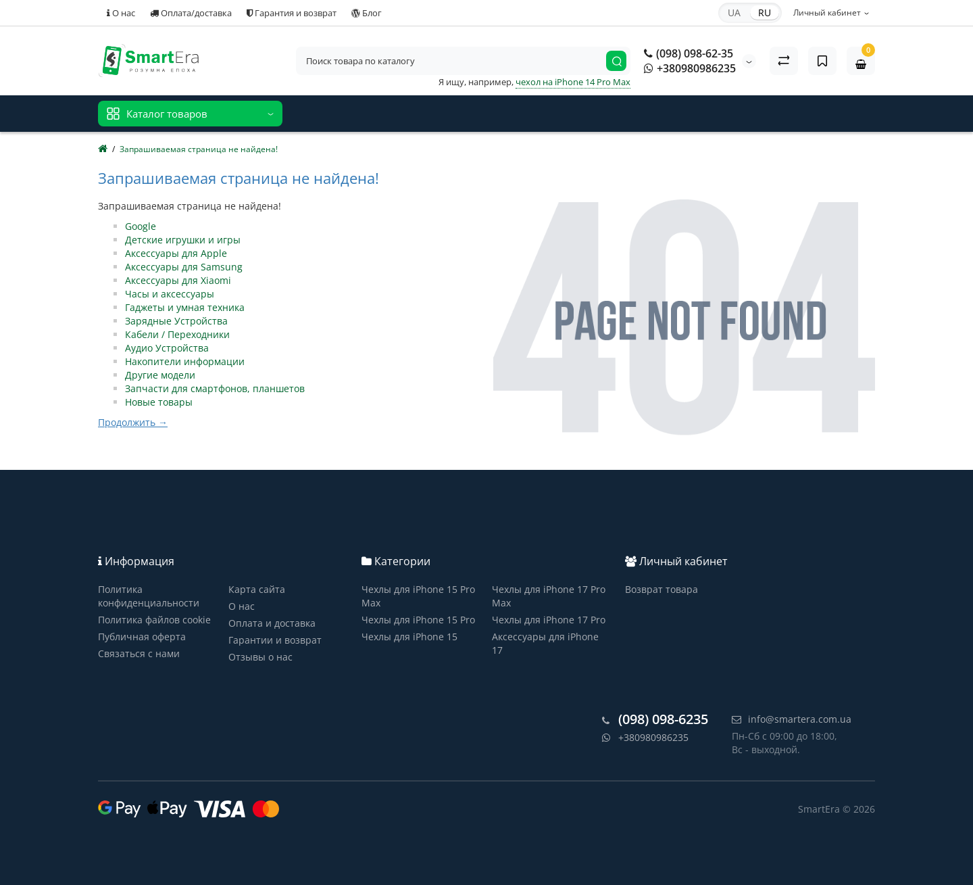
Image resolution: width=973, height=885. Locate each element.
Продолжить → (133, 422)
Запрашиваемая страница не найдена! (199, 149)
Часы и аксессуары (169, 293)
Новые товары (159, 402)
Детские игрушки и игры (183, 239)
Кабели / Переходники (177, 334)
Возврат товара (661, 589)
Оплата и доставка (272, 623)
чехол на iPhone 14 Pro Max (573, 82)
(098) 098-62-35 (688, 53)
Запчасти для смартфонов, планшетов (215, 388)
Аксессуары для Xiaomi (178, 280)
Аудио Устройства (167, 347)
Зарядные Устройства (176, 320)
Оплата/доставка (191, 13)
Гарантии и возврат (275, 639)
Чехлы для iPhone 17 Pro (548, 619)
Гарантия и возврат (291, 13)
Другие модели (160, 374)
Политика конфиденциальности (148, 596)
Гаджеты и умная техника (185, 307)
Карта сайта (256, 589)
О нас (121, 13)
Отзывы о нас (260, 656)
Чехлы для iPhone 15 (409, 636)
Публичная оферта (142, 636)
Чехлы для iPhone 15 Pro (418, 619)
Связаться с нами (139, 653)
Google (140, 226)
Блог (366, 13)
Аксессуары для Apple (176, 253)
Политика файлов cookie (154, 619)
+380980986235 (690, 68)
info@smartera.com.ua (791, 719)
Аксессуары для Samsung (184, 266)
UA (734, 12)
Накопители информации (185, 361)
